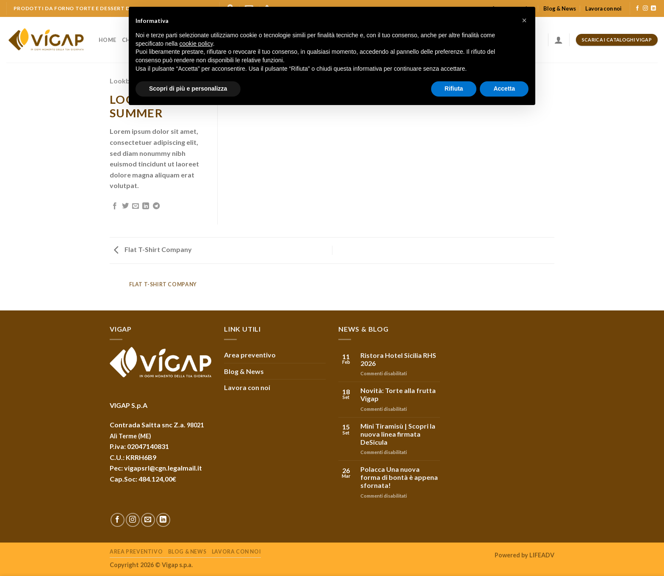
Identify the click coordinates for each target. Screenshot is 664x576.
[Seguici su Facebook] (637, 8)
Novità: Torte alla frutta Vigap (398, 394)
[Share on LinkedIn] (145, 206)
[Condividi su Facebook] (114, 206)
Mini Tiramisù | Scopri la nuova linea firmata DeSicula (397, 434)
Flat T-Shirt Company (153, 249)
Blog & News (559, 8)
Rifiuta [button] (454, 88)
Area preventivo (250, 355)
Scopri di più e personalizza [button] (188, 88)
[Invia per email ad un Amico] (135, 206)
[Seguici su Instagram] (645, 8)
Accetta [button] (504, 88)
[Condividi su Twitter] (125, 206)
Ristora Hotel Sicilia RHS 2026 (398, 359)
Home (107, 39)
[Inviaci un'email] (148, 520)
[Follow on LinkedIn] (653, 8)
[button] (524, 20)
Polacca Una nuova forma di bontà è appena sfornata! (399, 477)
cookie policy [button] (196, 43)
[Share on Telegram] (156, 206)
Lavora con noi (603, 8)
